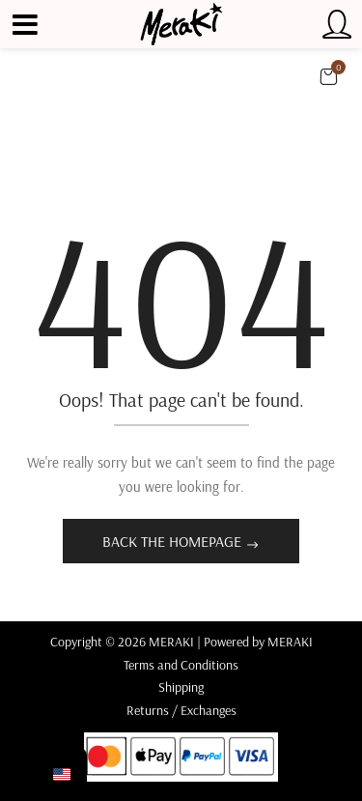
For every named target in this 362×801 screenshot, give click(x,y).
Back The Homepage (173, 541)
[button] (328, 76)
